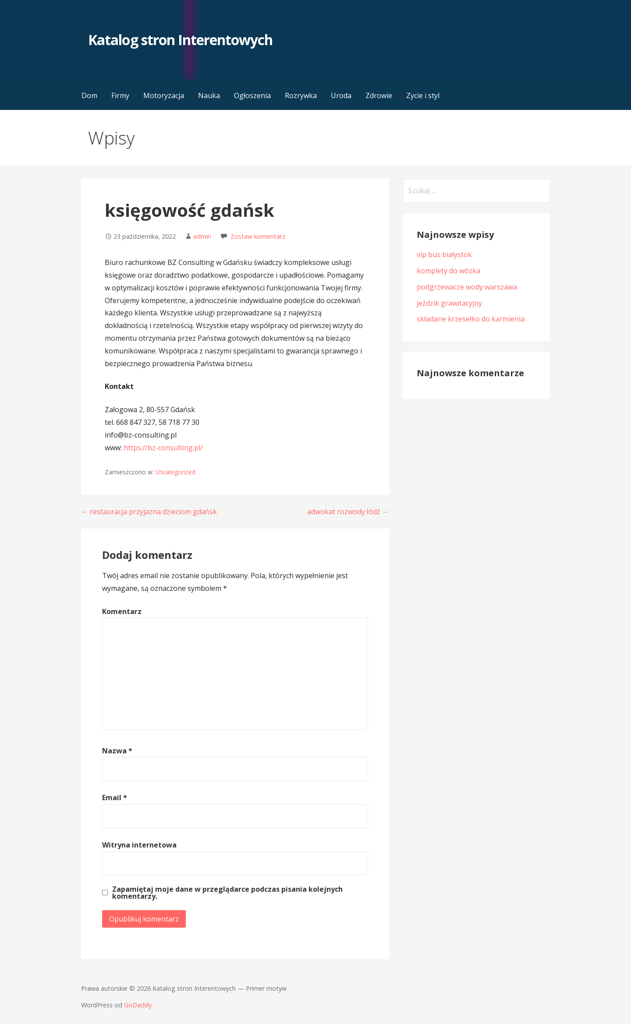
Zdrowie (378, 95)
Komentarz (122, 611)
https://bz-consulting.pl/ (163, 447)
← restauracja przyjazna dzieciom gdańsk (149, 511)
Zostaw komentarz (257, 236)
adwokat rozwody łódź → (348, 511)
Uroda (341, 95)
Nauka (209, 95)
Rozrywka (301, 95)
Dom (89, 95)
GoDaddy (138, 1005)
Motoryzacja (163, 95)
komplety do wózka (448, 270)
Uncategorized (175, 472)
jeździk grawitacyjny (449, 303)
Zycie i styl (423, 95)
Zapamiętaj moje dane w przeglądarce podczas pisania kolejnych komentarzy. (227, 893)
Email (114, 797)
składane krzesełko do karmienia (471, 319)
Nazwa (117, 751)
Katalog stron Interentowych (180, 39)
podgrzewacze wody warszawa (467, 287)
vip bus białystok (444, 254)
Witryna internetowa (139, 845)
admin (202, 236)
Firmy (120, 95)
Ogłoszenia (252, 95)
